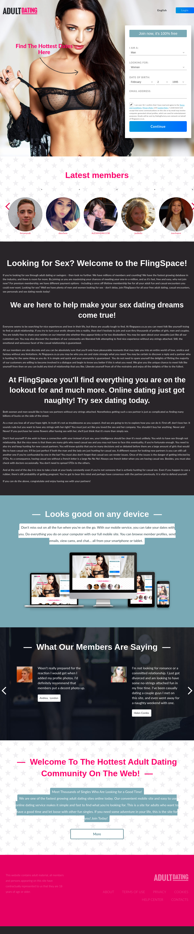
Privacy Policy (148, 108)
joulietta (138, 233)
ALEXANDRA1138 (101, 233)
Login (184, 10)
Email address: (140, 91)
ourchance (176, 233)
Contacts (179, 900)
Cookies (181, 892)
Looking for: (139, 62)
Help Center (152, 900)
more (97, 834)
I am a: (134, 47)
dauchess (63, 233)
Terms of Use (133, 892)
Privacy (159, 892)
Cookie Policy (163, 108)
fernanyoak (25, 233)
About (108, 892)
